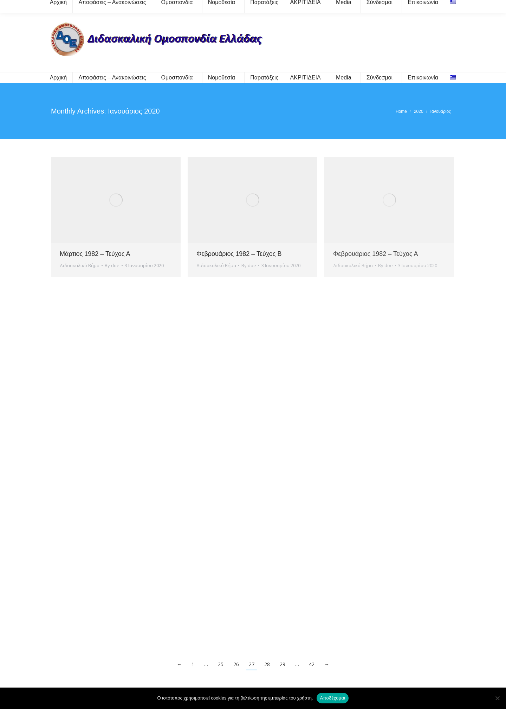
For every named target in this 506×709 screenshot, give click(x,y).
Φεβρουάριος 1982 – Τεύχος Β (238, 253)
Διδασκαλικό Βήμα (79, 265)
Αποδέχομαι (332, 698)
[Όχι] (497, 698)
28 (267, 664)
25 (220, 664)
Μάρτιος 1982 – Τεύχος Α (95, 253)
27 (251, 664)
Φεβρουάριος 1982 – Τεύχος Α (375, 253)
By (112, 265)
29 (282, 664)
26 (236, 664)
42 (311, 664)
